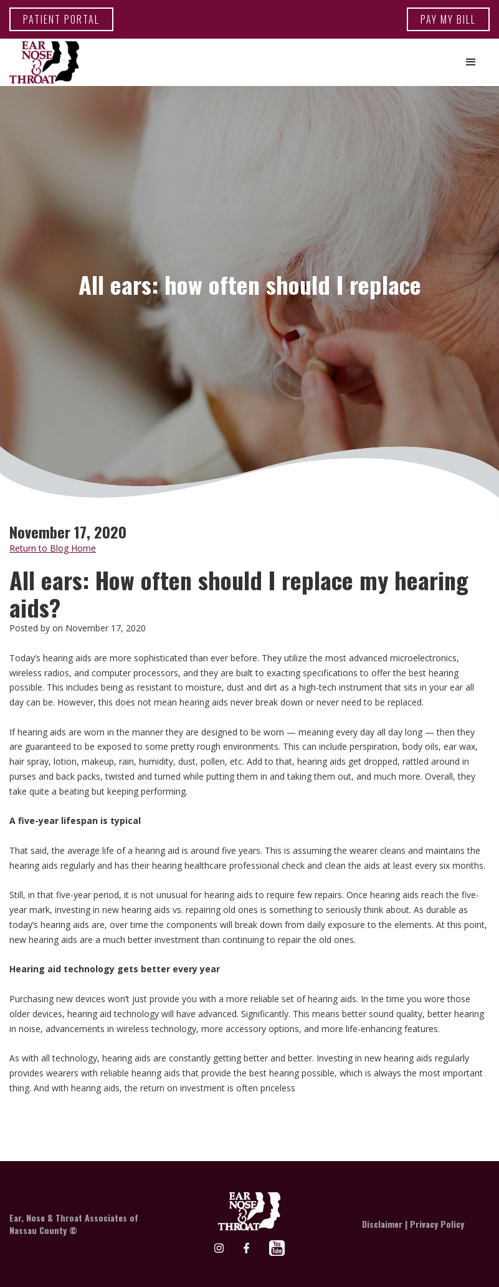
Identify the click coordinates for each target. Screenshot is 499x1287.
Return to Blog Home (52, 548)
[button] (471, 62)
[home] (44, 62)
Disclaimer (382, 1223)
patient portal (61, 19)
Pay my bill (448, 19)
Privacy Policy (437, 1223)
